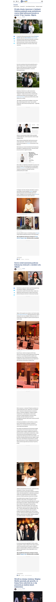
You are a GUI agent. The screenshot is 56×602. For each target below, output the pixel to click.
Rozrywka (22, 259)
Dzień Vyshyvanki (19, 257)
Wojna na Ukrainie (16, 6)
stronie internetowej (21, 96)
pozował (36, 194)
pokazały (37, 233)
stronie (28, 143)
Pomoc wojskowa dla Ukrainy (30, 6)
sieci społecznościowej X (22, 314)
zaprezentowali (34, 37)
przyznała (22, 167)
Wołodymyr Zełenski (39, 6)
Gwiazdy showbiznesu (20, 573)
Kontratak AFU (22, 6)
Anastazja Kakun (19, 268)
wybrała (31, 191)
